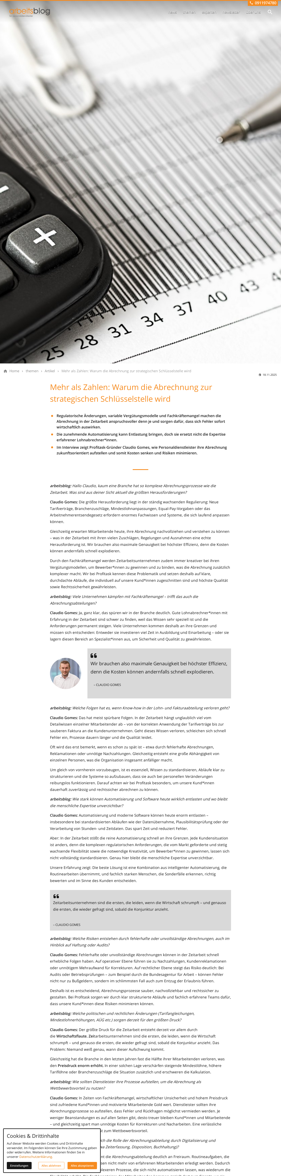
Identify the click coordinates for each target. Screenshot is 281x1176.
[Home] (14, 371)
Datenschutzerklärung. (36, 1157)
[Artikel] (50, 371)
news (172, 12)
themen (189, 12)
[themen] (32, 371)
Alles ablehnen (51, 1165)
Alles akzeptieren (82, 1165)
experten (209, 12)
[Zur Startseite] (29, 12)
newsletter (231, 12)
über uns (253, 12)
